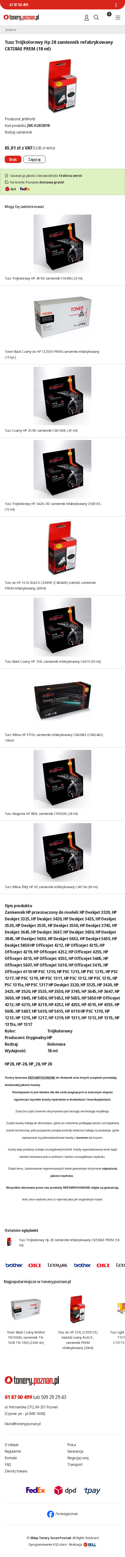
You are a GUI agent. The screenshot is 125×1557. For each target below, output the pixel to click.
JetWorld (28, 119)
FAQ (8, 1464)
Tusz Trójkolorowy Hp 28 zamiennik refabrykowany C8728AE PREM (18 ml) (69, 1242)
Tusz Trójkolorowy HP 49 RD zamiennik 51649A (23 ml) (44, 278)
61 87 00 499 (18, 4)
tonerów (40, 1111)
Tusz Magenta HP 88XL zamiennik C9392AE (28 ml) (41, 813)
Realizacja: (83, 1544)
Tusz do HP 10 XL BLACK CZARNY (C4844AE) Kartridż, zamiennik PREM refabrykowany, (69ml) (50, 585)
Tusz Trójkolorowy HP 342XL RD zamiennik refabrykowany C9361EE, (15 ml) (53, 506)
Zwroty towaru (16, 1471)
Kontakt (11, 1457)
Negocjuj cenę (78, 1457)
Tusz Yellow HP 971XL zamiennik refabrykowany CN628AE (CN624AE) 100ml (54, 737)
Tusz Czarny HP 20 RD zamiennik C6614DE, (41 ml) (41, 430)
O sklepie (12, 1444)
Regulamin (13, 1451)
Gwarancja (75, 1451)
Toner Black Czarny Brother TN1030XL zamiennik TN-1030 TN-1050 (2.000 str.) (26, 1337)
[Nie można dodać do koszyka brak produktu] (13, 159)
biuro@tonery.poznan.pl (22, 1423)
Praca (71, 1444)
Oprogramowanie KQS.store (47, 1544)
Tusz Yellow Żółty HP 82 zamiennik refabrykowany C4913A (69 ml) (51, 886)
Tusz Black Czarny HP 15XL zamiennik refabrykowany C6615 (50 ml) (53, 661)
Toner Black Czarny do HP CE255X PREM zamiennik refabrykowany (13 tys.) (52, 354)
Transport (75, 1464)
